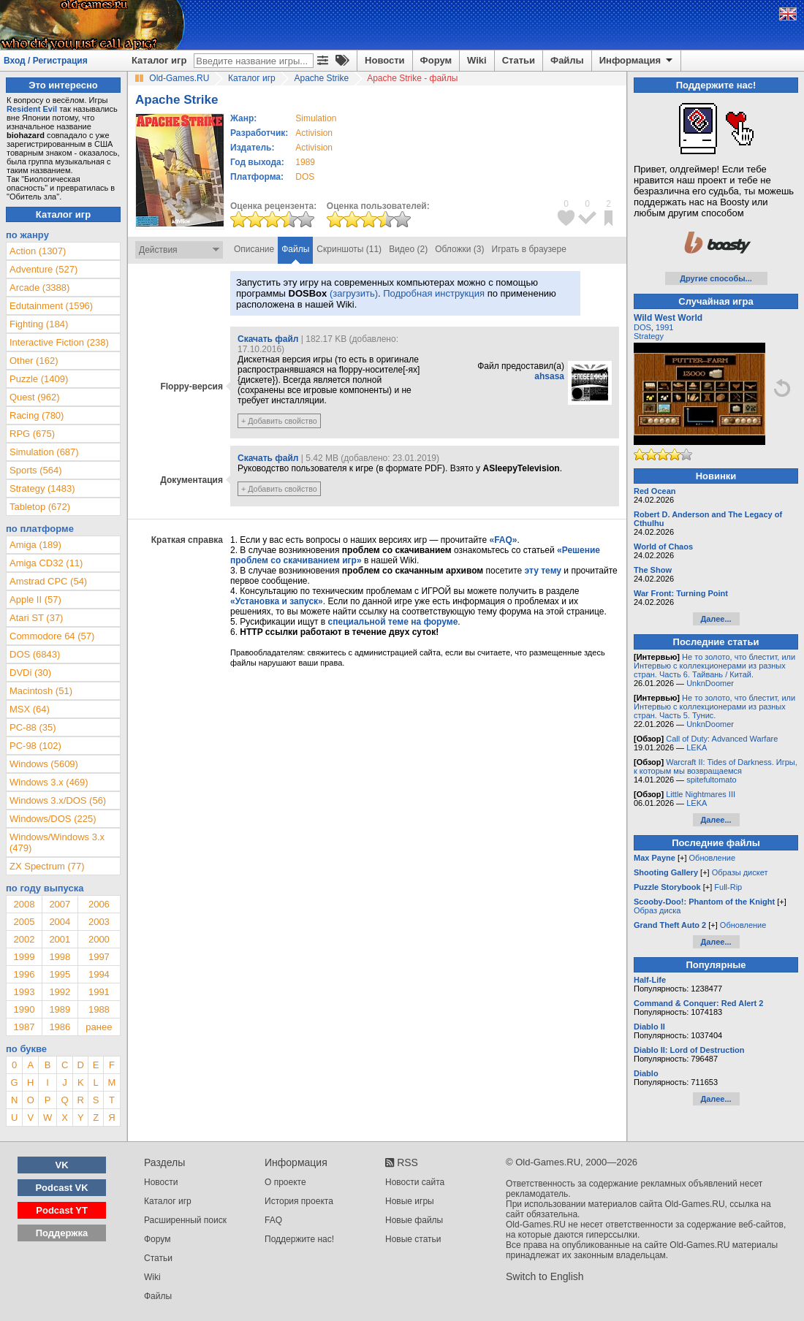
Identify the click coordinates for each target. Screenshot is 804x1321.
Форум (436, 60)
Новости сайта (414, 1182)
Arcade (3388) (39, 287)
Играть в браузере (529, 249)
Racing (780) (37, 415)
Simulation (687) (44, 451)
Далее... (715, 618)
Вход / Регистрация (46, 61)
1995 (59, 974)
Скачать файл (268, 339)
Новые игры (409, 1201)
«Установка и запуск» (276, 601)
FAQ (273, 1220)
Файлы (567, 60)
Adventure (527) (43, 269)
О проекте (285, 1182)
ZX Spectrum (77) (47, 866)
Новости (385, 60)
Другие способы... (716, 278)
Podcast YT (62, 1210)
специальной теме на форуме (393, 622)
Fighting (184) (39, 324)
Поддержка (62, 1232)
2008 (23, 904)
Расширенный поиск (185, 1220)
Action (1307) (38, 250)
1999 (23, 956)
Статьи (518, 60)
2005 (23, 921)
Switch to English (545, 1276)
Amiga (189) (35, 544)
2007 (59, 904)
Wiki (477, 60)
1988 (99, 1009)
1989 (305, 162)
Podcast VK (61, 1187)
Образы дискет (740, 872)
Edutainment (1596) (51, 305)
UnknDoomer (710, 683)
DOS (642, 327)
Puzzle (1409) (39, 378)
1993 (23, 991)
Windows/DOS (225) (53, 818)
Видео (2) (408, 249)
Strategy (649, 336)
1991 (99, 991)
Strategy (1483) (42, 488)
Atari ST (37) (36, 617)
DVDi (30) (30, 672)
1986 (59, 1026)
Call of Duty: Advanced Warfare (722, 738)
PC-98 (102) (35, 745)
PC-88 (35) (33, 727)
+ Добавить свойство (279, 420)
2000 (99, 939)
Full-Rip (728, 887)
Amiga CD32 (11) (46, 562)
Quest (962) (35, 397)
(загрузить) (354, 293)
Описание (254, 249)
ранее (99, 1026)
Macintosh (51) (41, 690)
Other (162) (34, 360)
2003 (99, 921)
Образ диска (657, 910)
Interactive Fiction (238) (59, 342)
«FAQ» (503, 540)
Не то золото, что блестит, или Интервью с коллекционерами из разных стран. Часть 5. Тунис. (714, 706)
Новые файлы (414, 1220)
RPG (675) (32, 433)
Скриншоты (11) (349, 249)
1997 (99, 956)
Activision (314, 133)
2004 (59, 921)
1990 (23, 1009)
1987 (23, 1026)
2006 (99, 904)
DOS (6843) (35, 654)
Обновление (712, 857)
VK (62, 1165)
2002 (23, 939)
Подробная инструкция (434, 293)
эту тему (543, 571)
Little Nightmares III (700, 794)
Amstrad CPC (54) (48, 581)
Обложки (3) (459, 249)
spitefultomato (711, 779)
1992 (59, 991)
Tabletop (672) (40, 506)
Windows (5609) (44, 763)
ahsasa (549, 376)
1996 (23, 974)
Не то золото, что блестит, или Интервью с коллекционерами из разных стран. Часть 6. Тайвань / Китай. (714, 665)
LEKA (696, 747)
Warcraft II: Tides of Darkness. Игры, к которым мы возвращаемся (715, 766)
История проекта (299, 1201)
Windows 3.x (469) (49, 782)
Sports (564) (36, 470)
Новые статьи (413, 1239)
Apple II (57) (35, 599)
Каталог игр (159, 60)
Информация (637, 60)
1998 (59, 956)
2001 (59, 939)
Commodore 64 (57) (52, 636)
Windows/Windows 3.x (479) (57, 842)
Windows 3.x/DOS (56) (58, 800)
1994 (99, 974)
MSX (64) (30, 709)
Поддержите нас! (299, 1239)
